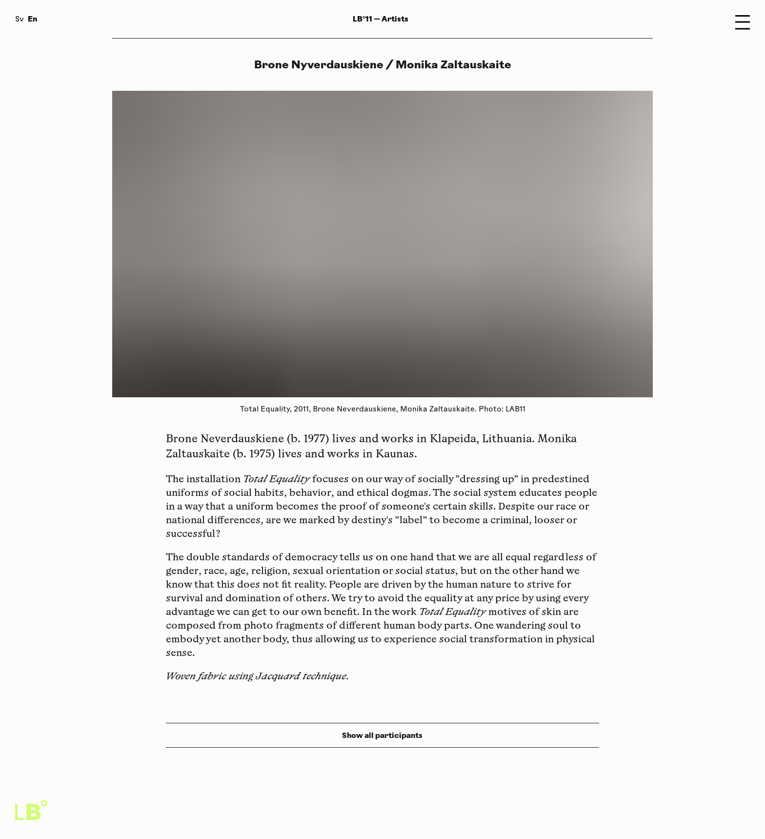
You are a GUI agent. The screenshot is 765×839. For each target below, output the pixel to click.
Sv (19, 19)
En (32, 18)
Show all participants (382, 735)
